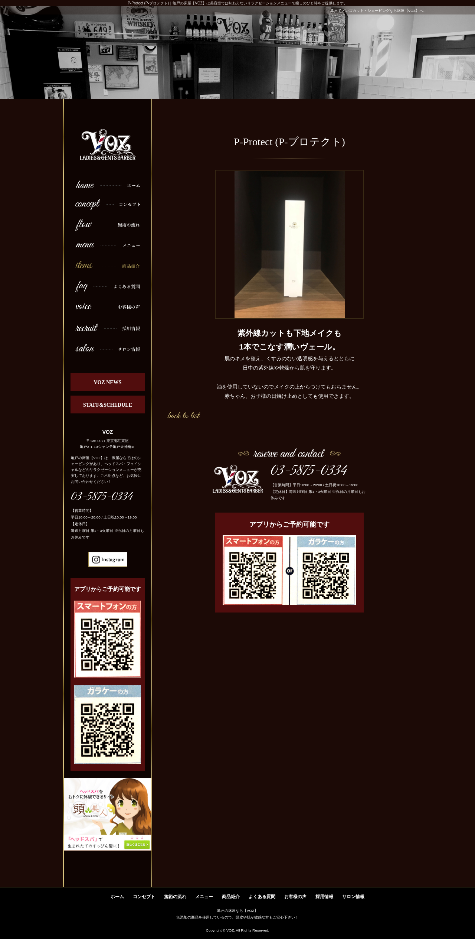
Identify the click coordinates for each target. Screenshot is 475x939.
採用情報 (324, 896)
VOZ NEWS (108, 382)
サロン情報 (353, 896)
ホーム (117, 896)
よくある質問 (262, 896)
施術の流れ (175, 896)
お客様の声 (295, 896)
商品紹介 (231, 896)
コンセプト (144, 896)
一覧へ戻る (183, 415)
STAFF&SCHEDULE (107, 405)
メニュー (204, 896)
